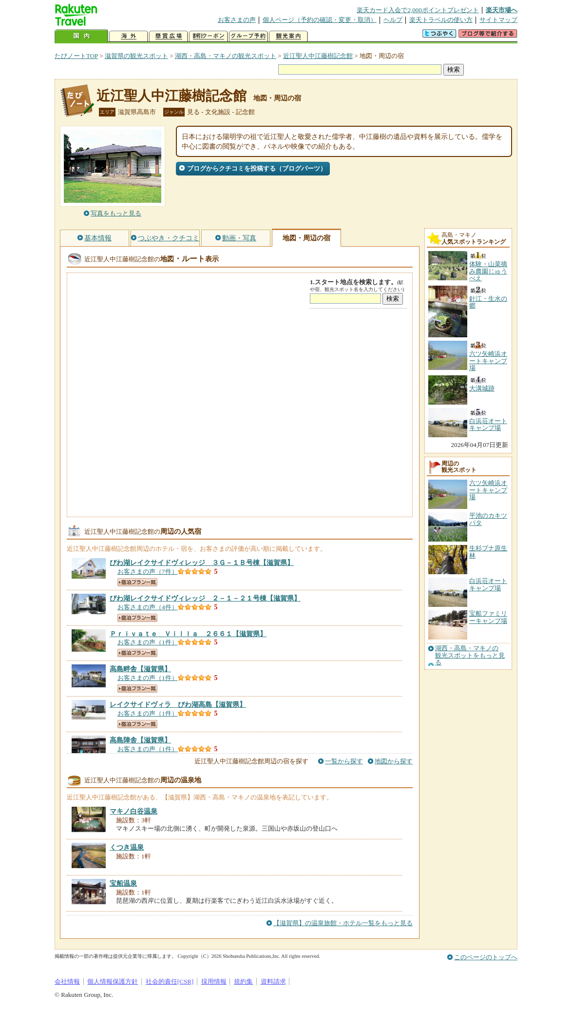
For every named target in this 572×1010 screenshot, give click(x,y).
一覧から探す (344, 761)
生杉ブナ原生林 (488, 551)
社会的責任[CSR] (170, 981)
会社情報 (67, 981)
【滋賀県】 (202, 562)
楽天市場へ (501, 10)
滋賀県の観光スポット (136, 55)
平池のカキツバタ (488, 519)
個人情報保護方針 (112, 981)
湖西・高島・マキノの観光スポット (225, 55)
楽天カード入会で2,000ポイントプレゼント (418, 10)
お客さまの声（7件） (147, 571)
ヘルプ (392, 19)
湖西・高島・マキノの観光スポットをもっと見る (470, 655)
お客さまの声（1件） (147, 642)
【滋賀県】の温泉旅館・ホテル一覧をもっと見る (343, 923)
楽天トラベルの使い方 (441, 19)
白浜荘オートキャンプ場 (488, 584)
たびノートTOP (76, 55)
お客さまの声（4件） (147, 607)
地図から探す (394, 761)
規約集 (243, 981)
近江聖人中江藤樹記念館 (318, 55)
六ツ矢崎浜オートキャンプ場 (488, 490)
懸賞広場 (168, 36)
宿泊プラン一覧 (137, 582)
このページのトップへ (485, 957)
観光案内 (288, 36)
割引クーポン (208, 36)
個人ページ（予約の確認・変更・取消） (320, 19)
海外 (128, 36)
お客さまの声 (237, 19)
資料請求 (273, 981)
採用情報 (214, 981)
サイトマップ (498, 19)
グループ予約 (248, 36)
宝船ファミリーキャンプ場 (488, 617)
